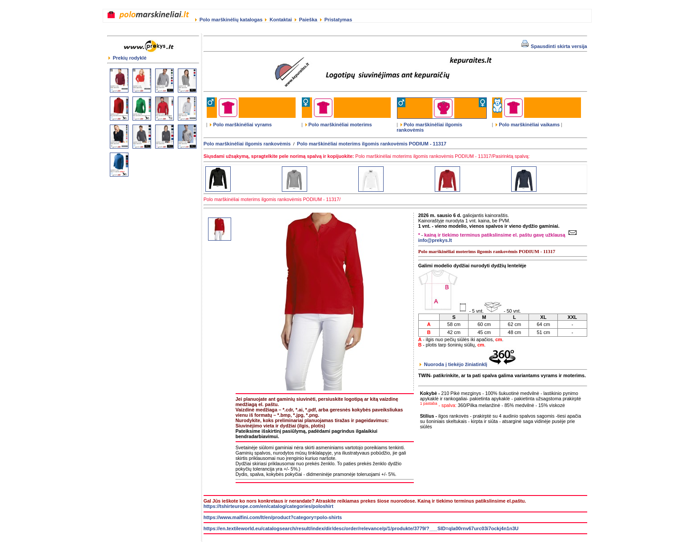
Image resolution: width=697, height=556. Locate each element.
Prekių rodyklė (127, 57)
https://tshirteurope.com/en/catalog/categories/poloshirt (268, 506)
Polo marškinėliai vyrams (241, 124)
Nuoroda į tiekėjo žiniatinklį (468, 364)
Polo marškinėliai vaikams (528, 124)
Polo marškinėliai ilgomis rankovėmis (247, 143)
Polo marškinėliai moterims (338, 124)
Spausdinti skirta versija (554, 46)
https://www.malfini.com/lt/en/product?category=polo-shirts (273, 517)
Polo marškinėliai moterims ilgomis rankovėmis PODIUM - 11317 (371, 143)
